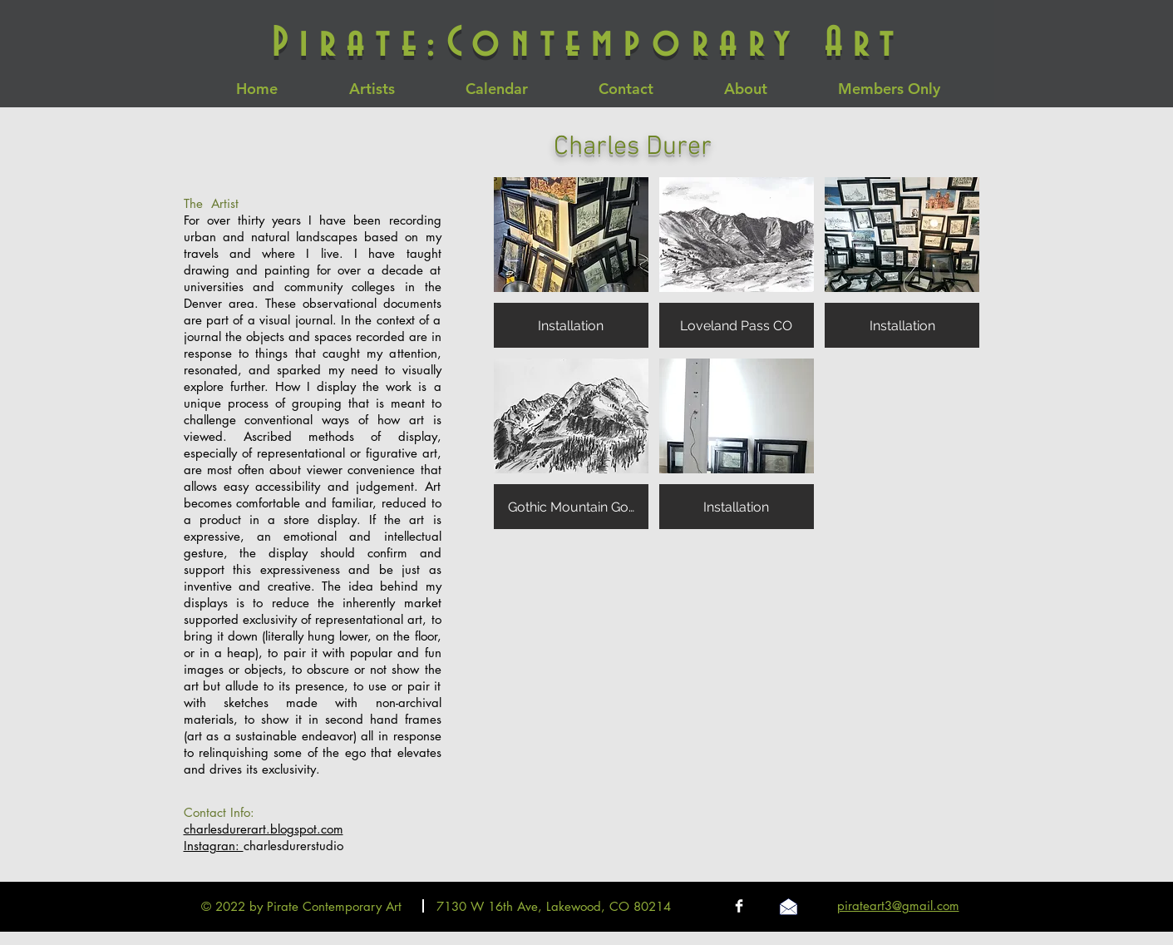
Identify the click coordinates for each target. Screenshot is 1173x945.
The (197, 203)
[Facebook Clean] (739, 906)
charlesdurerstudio (293, 845)
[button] (571, 262)
